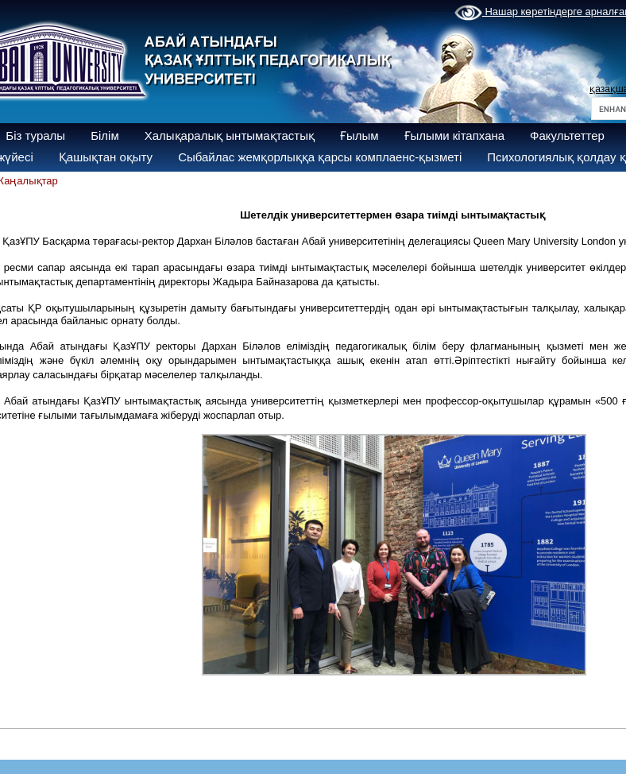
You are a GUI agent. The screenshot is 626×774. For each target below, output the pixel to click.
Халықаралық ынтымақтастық (230, 135)
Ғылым (359, 135)
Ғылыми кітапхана (454, 135)
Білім (105, 135)
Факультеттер (567, 135)
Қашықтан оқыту (106, 157)
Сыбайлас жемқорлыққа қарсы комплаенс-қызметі (320, 157)
